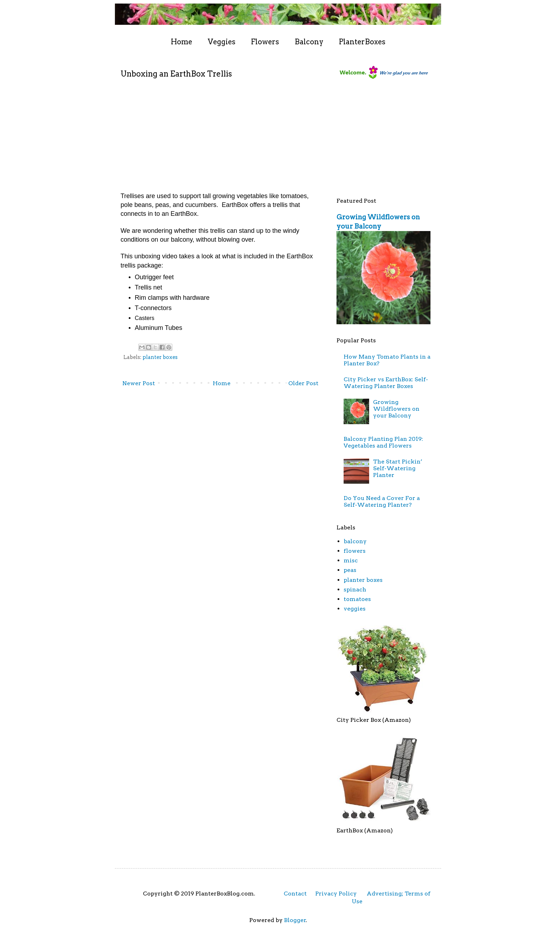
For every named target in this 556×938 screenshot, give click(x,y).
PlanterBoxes (362, 42)
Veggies (221, 42)
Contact (295, 893)
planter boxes (160, 357)
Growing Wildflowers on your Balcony (396, 409)
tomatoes (357, 599)
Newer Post (138, 383)
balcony (355, 541)
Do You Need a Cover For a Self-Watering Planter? (382, 501)
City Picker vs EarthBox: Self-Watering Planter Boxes (386, 382)
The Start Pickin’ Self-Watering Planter (397, 468)
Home (181, 42)
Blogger (295, 920)
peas (350, 570)
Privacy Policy (336, 893)
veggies (355, 608)
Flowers (265, 42)
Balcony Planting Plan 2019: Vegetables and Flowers (383, 442)
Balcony (309, 42)
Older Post (303, 383)
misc (351, 560)
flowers (355, 550)
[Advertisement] (390, 140)
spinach (355, 589)
